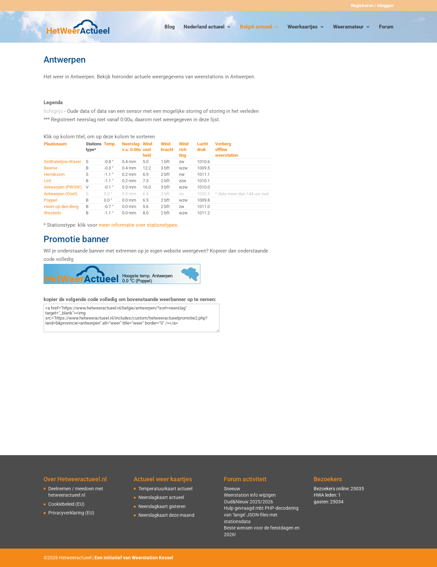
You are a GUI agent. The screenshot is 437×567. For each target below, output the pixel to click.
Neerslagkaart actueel (161, 497)
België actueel (256, 27)
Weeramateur (348, 27)
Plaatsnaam (55, 143)
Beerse (50, 167)
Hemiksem (54, 174)
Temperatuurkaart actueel (165, 488)
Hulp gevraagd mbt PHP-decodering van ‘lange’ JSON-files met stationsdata (261, 514)
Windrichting (183, 149)
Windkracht (167, 146)
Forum (386, 27)
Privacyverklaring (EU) (71, 512)
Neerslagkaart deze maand (166, 515)
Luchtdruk (202, 146)
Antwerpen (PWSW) (63, 187)
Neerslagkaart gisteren (162, 506)
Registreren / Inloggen (372, 5)
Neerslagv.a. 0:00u (131, 146)
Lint (47, 180)
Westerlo (52, 212)
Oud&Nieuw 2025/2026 (248, 501)
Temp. (110, 143)
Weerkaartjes (303, 27)
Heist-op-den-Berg (61, 206)
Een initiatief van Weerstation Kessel (134, 557)
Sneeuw (232, 488)
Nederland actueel (204, 27)
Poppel (50, 200)
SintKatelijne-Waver (62, 161)
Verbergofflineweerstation (226, 149)
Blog (170, 27)
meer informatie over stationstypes (138, 225)
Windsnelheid (147, 149)
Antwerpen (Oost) (60, 193)
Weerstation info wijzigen (250, 495)
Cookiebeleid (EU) (66, 504)
